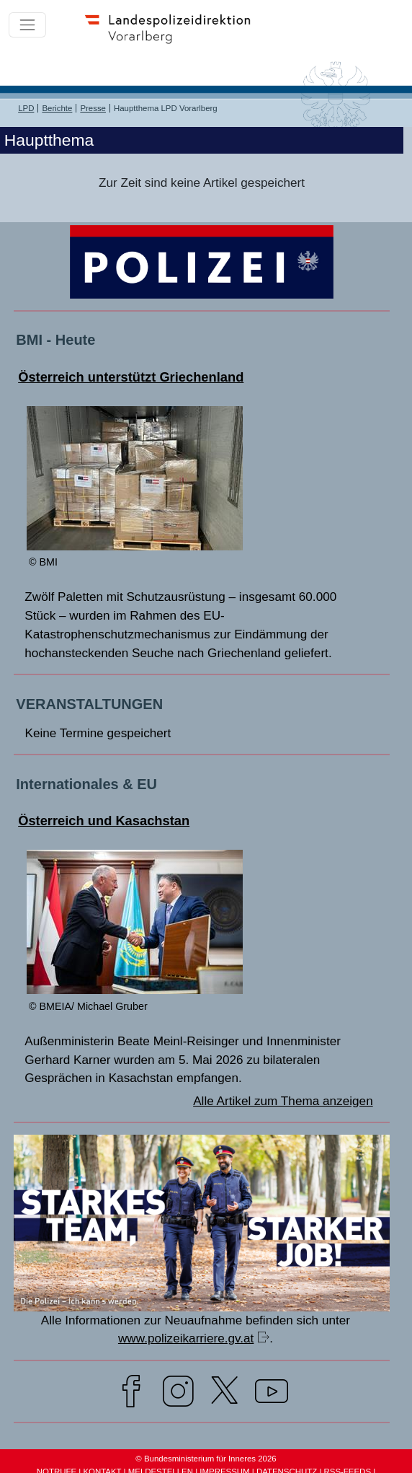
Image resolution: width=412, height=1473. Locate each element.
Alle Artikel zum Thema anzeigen (283, 1101)
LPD (26, 108)
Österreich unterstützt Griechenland (130, 376)
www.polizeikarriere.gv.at (186, 1338)
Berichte (57, 108)
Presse (93, 108)
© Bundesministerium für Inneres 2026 (205, 1458)
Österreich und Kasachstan (103, 820)
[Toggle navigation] (27, 25)
